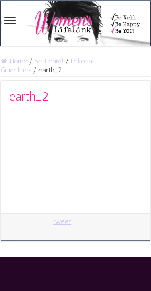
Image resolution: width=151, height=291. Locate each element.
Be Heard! (49, 61)
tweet (62, 221)
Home (14, 61)
